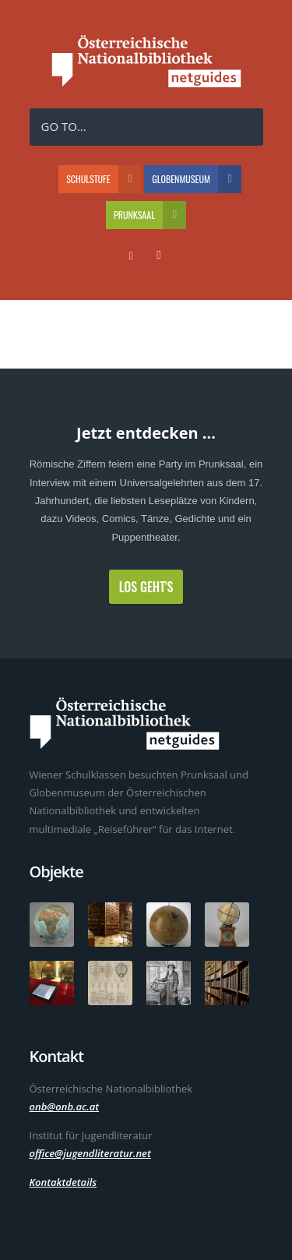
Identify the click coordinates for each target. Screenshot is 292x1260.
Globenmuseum (196, 179)
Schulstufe (104, 179)
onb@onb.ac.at (65, 1106)
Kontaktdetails (63, 1182)
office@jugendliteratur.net (90, 1153)
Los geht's (146, 586)
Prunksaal (150, 215)
